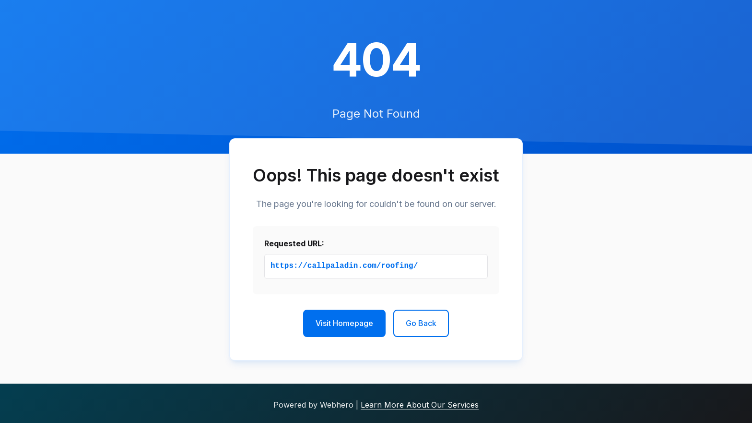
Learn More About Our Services (420, 405)
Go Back (421, 323)
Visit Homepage (344, 323)
